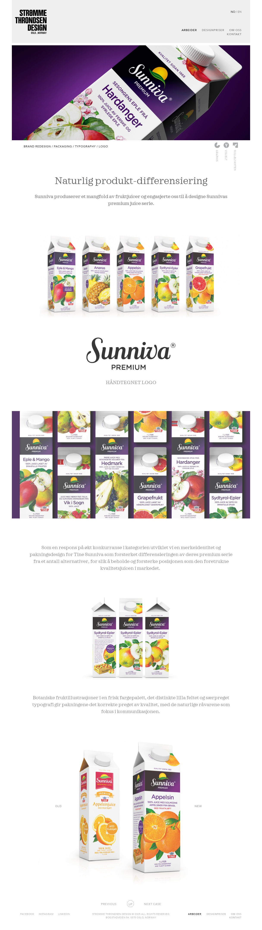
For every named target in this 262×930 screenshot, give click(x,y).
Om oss (235, 30)
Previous (108, 904)
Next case (152, 904)
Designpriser (213, 30)
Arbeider (189, 30)
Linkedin (64, 914)
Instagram (46, 914)
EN (240, 11)
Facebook (27, 914)
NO (233, 11)
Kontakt (234, 34)
